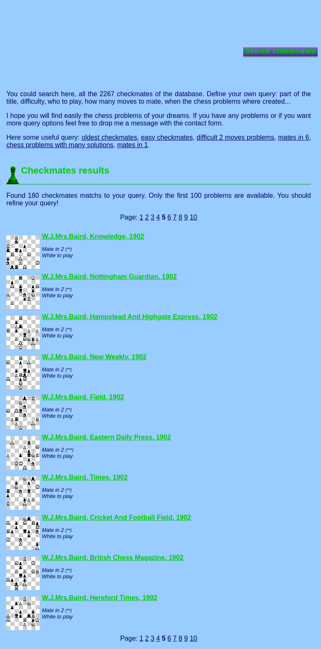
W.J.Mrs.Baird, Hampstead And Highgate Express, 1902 (129, 316)
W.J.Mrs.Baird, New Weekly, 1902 (94, 356)
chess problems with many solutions (59, 144)
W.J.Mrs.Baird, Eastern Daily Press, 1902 (106, 437)
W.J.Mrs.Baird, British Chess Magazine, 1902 (112, 557)
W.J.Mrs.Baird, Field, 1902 (83, 397)
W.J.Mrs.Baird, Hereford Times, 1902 (99, 597)
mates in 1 (132, 144)
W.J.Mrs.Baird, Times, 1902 (84, 477)
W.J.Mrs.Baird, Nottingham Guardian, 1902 (109, 276)
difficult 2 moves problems (235, 137)
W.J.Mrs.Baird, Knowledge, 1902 (93, 236)
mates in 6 (293, 137)
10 (193, 217)
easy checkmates (167, 137)
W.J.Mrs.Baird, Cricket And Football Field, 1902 (116, 517)
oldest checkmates (109, 137)
